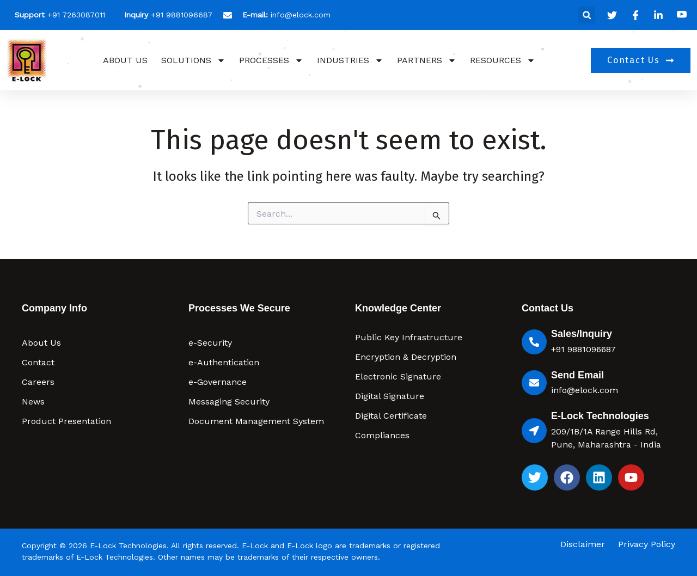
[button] (586, 15)
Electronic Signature (398, 376)
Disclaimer (582, 544)
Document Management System (256, 421)
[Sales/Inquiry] (534, 341)
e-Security (210, 343)
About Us (125, 60)
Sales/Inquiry (581, 333)
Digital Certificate (391, 415)
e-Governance (217, 382)
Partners (426, 60)
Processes (271, 60)
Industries (350, 60)
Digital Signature (389, 396)
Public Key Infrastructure (408, 337)
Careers (38, 382)
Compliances (382, 435)
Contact (38, 362)
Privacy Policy (646, 544)
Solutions (193, 60)
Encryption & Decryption (405, 357)
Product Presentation (66, 421)
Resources (502, 60)
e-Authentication (223, 362)
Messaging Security (229, 401)
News (33, 401)
